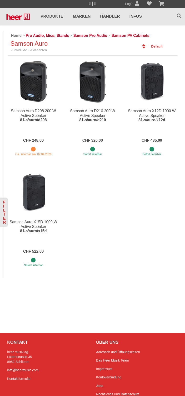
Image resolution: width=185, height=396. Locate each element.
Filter (4, 212)
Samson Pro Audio (90, 36)
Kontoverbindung (108, 377)
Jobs (99, 386)
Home (16, 36)
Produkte (51, 16)
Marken (82, 16)
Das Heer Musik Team (112, 360)
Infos (136, 16)
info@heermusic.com (23, 370)
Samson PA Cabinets (130, 36)
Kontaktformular (19, 379)
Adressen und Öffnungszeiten (118, 352)
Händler (110, 16)
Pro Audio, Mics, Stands (47, 36)
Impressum (104, 369)
